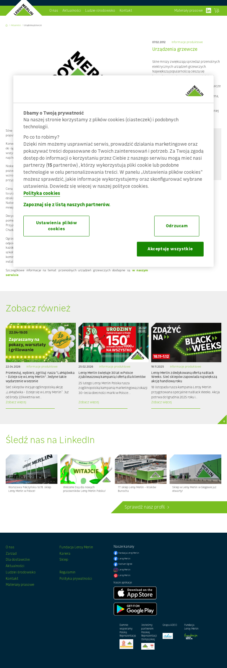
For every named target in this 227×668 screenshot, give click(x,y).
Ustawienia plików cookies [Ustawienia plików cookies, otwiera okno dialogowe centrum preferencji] (56, 226)
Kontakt (126, 10)
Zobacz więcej (16, 402)
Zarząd (11, 553)
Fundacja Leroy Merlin (76, 547)
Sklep (63, 559)
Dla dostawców (18, 559)
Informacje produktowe (187, 42)
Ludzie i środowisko (100, 10)
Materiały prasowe (188, 10)
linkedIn (208, 10)
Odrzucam (177, 226)
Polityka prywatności (75, 578)
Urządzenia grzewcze (33, 25)
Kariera (64, 553)
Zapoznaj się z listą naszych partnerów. (66, 205)
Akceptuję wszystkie (170, 249)
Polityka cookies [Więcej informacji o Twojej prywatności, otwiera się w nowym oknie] (41, 193)
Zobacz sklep (216, 10)
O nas (53, 10)
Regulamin (67, 572)
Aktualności (71, 10)
